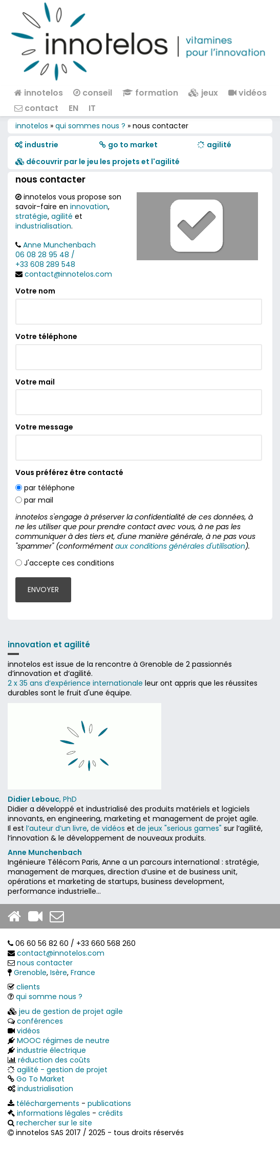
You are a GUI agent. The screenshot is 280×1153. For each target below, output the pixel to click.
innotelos (38, 93)
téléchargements (47, 1103)
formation (150, 93)
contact (36, 108)
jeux (203, 93)
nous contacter (45, 963)
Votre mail (35, 382)
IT (92, 108)
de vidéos (108, 828)
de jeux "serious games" (179, 828)
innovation (89, 206)
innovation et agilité (49, 644)
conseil (92, 93)
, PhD (42, 799)
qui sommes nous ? (90, 126)
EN (73, 108)
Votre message (44, 427)
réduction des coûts (54, 1060)
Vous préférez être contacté (69, 473)
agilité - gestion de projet (62, 1070)
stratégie (31, 216)
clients (28, 987)
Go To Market (40, 1079)
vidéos (247, 93)
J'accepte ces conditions (69, 563)
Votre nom (35, 291)
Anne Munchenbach (59, 245)
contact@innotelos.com (68, 274)
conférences (40, 1021)
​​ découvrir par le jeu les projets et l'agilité (97, 161)
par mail (38, 500)
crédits (110, 1113)
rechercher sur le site (54, 1123)
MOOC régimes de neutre (63, 1040)
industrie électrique (51, 1050)
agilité (62, 216)
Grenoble (30, 972)
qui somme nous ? (49, 996)
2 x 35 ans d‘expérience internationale (75, 683)
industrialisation (43, 226)
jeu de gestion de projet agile (71, 1011)
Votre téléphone (46, 337)
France (83, 972)
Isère (58, 972)
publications (109, 1103)
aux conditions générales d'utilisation (180, 546)
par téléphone (49, 488)
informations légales (53, 1113)
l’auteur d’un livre (56, 828)
